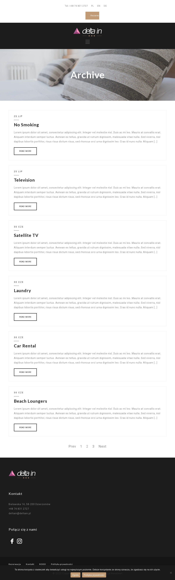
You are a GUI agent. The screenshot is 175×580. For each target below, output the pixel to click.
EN (98, 6)
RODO (42, 564)
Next (102, 446)
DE (105, 6)
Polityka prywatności (62, 564)
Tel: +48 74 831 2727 (76, 6)
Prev (72, 446)
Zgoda (75, 575)
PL (92, 6)
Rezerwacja (97, 15)
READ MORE (25, 151)
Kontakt (30, 564)
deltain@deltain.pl (20, 513)
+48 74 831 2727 (19, 508)
